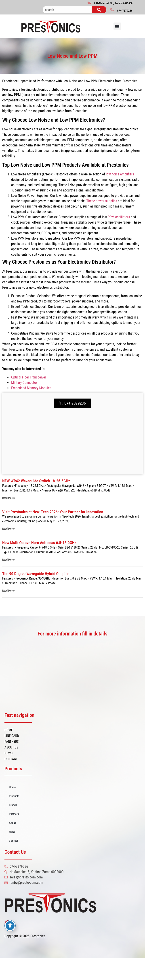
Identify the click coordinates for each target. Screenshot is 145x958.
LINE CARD (11, 736)
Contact (13, 840)
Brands (13, 805)
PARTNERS (11, 742)
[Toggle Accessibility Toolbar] (10, 925)
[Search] (99, 9)
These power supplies (101, 201)
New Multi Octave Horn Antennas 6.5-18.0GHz (39, 542)
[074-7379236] (112, 9)
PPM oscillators (118, 217)
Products (14, 796)
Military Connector (24, 382)
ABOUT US (11, 747)
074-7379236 (124, 10)
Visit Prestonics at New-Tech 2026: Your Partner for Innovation (52, 512)
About (12, 822)
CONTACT (11, 759)
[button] (117, 26)
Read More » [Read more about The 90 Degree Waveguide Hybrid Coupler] (8, 590)
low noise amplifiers (120, 174)
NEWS (8, 753)
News (12, 831)
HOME (8, 730)
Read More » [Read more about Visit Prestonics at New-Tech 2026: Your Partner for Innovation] (8, 528)
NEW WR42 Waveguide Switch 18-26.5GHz (36, 481)
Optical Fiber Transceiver (28, 377)
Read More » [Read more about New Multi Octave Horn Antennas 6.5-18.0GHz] (8, 559)
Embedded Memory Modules (31, 388)
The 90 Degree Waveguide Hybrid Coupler (35, 573)
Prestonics (37, 936)
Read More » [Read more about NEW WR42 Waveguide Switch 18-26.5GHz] (8, 498)
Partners (14, 814)
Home (12, 787)
